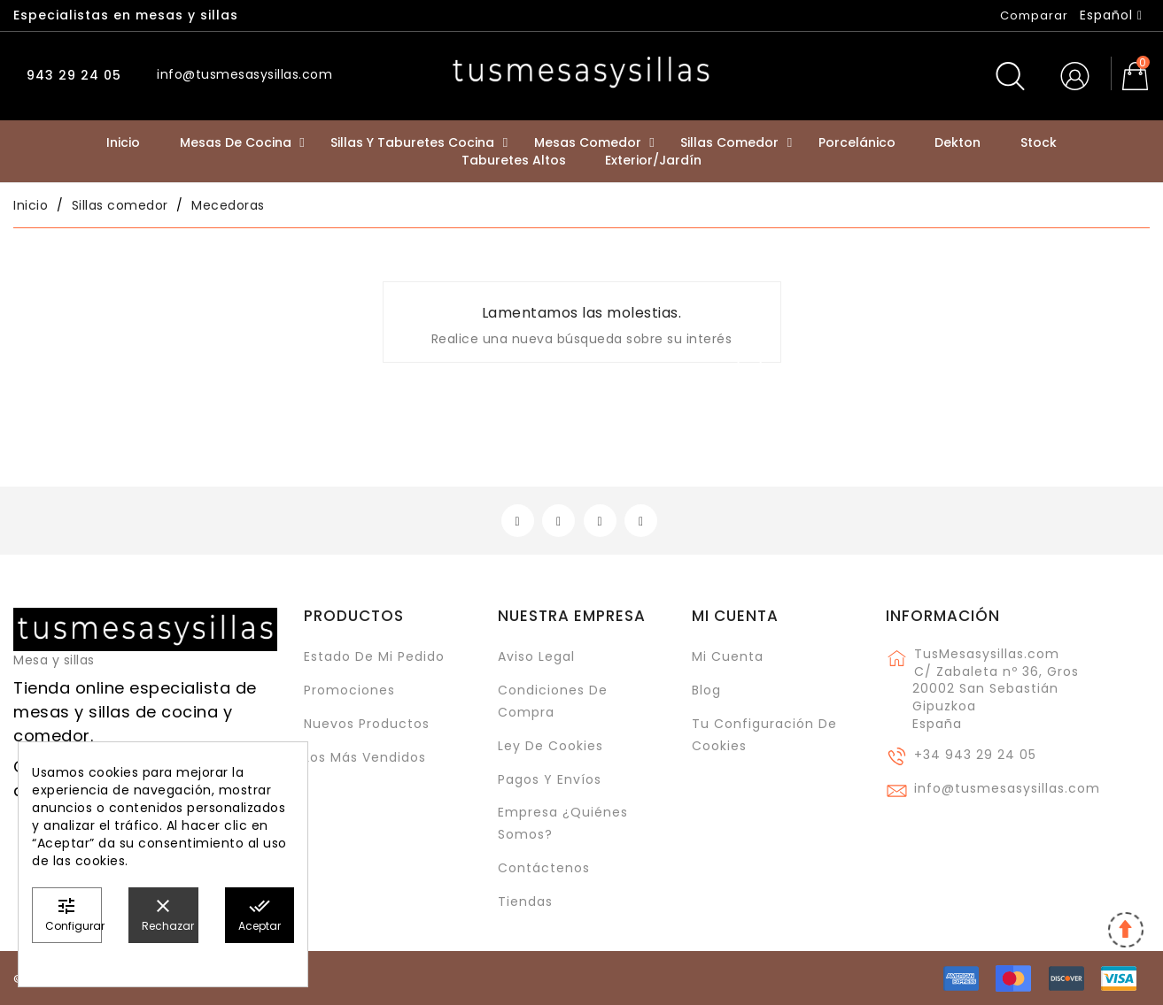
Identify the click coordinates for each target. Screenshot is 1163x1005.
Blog (706, 690)
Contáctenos (544, 868)
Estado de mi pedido (374, 656)
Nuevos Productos (367, 724)
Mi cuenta (735, 615)
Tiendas (525, 901)
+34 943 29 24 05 (975, 754)
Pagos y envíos (549, 779)
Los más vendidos (365, 757)
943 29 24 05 (71, 75)
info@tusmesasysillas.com (1007, 788)
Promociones (349, 690)
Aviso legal (536, 656)
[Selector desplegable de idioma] (1111, 15)
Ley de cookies (550, 746)
